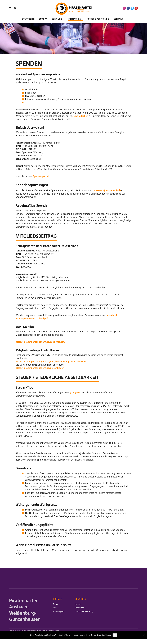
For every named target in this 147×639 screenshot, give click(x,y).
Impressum (79, 608)
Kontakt (118, 19)
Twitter (132, 8)
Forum (55, 604)
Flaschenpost (58, 611)
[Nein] (143, 635)
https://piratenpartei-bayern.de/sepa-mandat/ (40, 341)
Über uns (57, 19)
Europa (43, 19)
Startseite (28, 19)
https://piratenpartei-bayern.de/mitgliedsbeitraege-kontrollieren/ (51, 361)
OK (115, 635)
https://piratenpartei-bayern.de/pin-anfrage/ (40, 367)
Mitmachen (74, 19)
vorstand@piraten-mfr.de (107, 190)
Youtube (136, 8)
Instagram (124, 8)
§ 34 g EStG (75, 392)
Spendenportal (41, 176)
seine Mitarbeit (80, 115)
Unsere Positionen (98, 19)
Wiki (54, 608)
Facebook (128, 8)
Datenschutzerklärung (84, 611)
